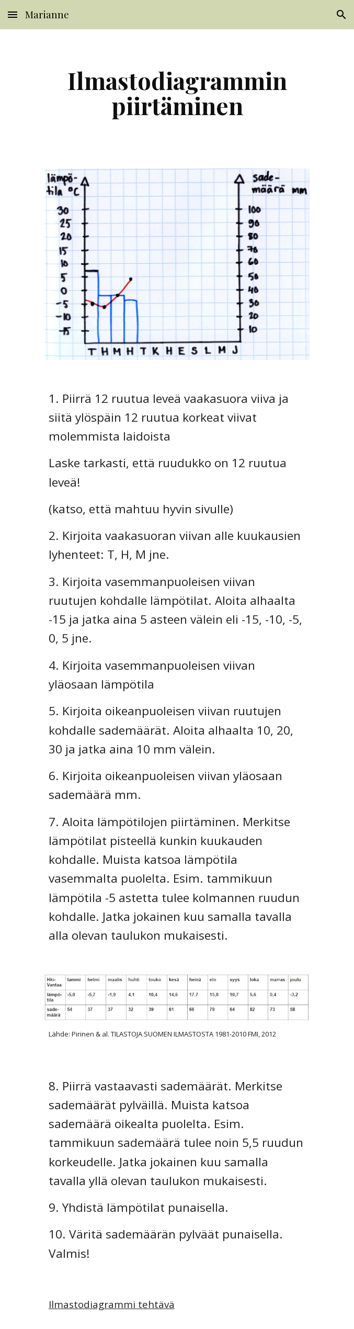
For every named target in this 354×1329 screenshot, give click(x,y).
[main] (177, 93)
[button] (12, 14)
